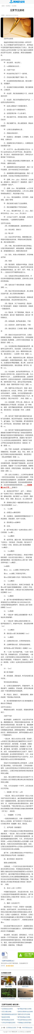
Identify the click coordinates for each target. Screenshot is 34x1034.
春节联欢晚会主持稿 (24, 1017)
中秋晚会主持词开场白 (24, 1022)
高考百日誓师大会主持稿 (25, 1011)
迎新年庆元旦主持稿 (24, 1014)
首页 (3, 6)
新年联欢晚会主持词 (8, 1020)
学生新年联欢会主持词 (24, 1020)
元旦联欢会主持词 (7, 1009)
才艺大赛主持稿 (6, 1011)
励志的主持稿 (6, 1017)
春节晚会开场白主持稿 (24, 1009)
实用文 (8, 6)
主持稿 (14, 6)
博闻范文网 (14, 1031)
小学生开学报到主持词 (8, 1022)
